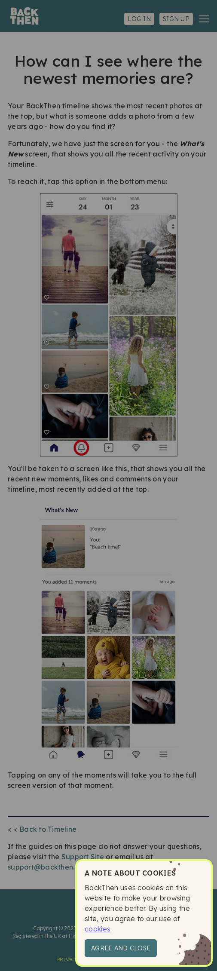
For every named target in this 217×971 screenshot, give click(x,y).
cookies (97, 929)
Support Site (82, 856)
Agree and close (120, 948)
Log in (139, 19)
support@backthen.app (48, 867)
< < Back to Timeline (42, 829)
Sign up (176, 19)
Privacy (67, 959)
